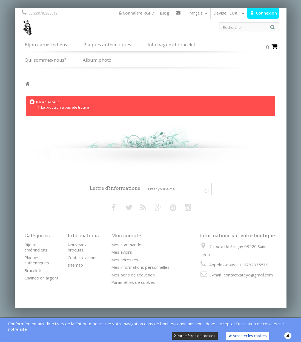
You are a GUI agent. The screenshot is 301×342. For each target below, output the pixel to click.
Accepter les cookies (247, 335)
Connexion (266, 13)
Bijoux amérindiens (46, 44)
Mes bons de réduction (133, 275)
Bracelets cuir (37, 270)
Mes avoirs (121, 252)
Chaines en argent (41, 278)
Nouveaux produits (77, 247)
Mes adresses (124, 259)
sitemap (75, 265)
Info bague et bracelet (171, 44)
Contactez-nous (178, 14)
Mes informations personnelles (140, 267)
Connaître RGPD (136, 13)
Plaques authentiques (107, 44)
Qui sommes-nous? (45, 60)
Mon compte (126, 235)
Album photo (97, 60)
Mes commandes (127, 244)
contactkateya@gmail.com (248, 275)
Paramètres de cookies (194, 335)
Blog (164, 13)
